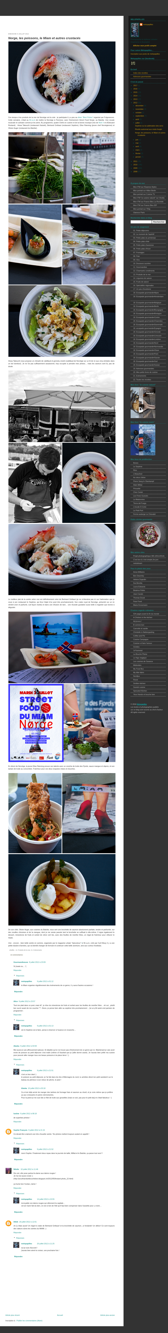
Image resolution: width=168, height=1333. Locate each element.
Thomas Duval (139, 598)
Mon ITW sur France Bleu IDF (145, 205)
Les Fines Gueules (140, 496)
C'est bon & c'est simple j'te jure (145, 560)
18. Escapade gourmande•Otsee (146, 350)
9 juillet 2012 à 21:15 (36, 1130)
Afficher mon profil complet (144, 46)
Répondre (17, 970)
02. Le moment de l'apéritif (143, 234)
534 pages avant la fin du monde (146, 614)
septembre (140, 116)
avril (137, 146)
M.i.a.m (32, 120)
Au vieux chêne (139, 477)
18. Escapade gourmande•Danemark (148, 325)
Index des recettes (140, 73)
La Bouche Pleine (140, 654)
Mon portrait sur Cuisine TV (144, 194)
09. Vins (136, 260)
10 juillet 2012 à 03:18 (36, 1088)
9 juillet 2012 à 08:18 (28, 1114)
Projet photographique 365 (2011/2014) (148, 556)
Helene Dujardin (139, 579)
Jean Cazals (138, 594)
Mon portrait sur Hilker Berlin (144, 191)
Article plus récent (12, 1315)
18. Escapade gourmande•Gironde (147, 332)
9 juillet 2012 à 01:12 (45, 981)
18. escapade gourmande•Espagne (147, 328)
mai (137, 143)
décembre (140, 106)
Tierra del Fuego (139, 503)
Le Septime (137, 467)
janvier (138, 157)
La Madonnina (139, 499)
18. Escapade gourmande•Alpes (146, 293)
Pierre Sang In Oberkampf (143, 481)
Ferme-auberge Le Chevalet (144, 514)
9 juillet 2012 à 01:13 (45, 1026)
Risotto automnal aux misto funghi (148, 129)
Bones (135, 463)
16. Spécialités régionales (143, 285)
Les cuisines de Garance (143, 661)
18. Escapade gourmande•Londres (147, 339)
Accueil (60, 1315)
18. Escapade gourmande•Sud (145, 361)
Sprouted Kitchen (140, 691)
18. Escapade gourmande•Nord (145, 343)
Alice (16, 1001)
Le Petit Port (138, 510)
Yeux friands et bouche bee (144, 694)
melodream (137, 563)
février (138, 153)
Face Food (137, 601)
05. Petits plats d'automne (143, 245)
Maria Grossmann (140, 605)
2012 (135, 103)
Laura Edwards (139, 587)
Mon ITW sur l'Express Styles (144, 187)
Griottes (136, 647)
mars (138, 150)
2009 (135, 168)
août (138, 119)
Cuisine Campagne (140, 639)
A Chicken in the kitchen (142, 617)
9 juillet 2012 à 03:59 (28, 1046)
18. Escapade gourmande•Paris (145, 354)
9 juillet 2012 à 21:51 (45, 1070)
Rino (135, 470)
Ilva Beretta (137, 583)
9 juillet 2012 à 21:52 (45, 1149)
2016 (135, 89)
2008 (135, 172)
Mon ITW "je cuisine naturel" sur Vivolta (148, 198)
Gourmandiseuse (21, 962)
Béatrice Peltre (139, 590)
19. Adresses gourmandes (143, 369)
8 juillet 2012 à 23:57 (27, 1001)
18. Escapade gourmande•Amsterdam (148, 296)
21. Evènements (36, 950)
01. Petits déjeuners (141, 231)
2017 (135, 85)
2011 (135, 161)
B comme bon (138, 625)
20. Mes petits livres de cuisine (145, 372)
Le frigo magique (140, 658)
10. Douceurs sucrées (142, 263)
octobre (139, 113)
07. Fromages (138, 253)
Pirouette (136, 489)
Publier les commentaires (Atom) (29, 1321)
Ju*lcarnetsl (137, 650)
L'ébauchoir (137, 474)
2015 (135, 92)
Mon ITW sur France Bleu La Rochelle (148, 202)
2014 (135, 96)
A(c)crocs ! (137, 621)
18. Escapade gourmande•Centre (146, 317)
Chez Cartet (138, 492)
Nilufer (17, 1169)
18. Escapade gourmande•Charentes (148, 321)
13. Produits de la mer (22, 950)
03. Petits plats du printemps (144, 238)
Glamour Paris (139, 213)
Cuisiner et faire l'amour (142, 643)
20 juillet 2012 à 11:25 (45, 1244)
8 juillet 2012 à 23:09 (37, 962)
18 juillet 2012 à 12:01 (28, 1222)
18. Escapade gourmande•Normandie (148, 347)
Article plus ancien (107, 1315)
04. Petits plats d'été (141, 241)
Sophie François (20, 1130)
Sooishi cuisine (139, 687)
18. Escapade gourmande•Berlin (146, 306)
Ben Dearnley (138, 576)
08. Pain (136, 256)
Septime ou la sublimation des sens (149, 126)
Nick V (101, 123)
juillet (138, 123)
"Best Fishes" (87, 117)
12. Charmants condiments (143, 271)
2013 (135, 99)
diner (80, 117)
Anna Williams (139, 572)
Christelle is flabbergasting (143, 632)
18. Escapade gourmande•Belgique (147, 303)
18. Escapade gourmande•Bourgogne (148, 310)
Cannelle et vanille (140, 628)
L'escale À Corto (139, 507)
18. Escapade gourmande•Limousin (147, 336)
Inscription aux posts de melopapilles (145, 54)
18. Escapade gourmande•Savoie (146, 358)
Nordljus (136, 676)
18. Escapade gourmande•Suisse (146, 365)
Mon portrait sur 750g (141, 209)
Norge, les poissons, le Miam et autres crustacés (44, 38)
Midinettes (137, 665)
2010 (135, 165)
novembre (140, 109)
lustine (16, 1114)
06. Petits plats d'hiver (142, 249)
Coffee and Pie (139, 636)
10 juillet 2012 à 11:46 (29, 1169)
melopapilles (12, 9)
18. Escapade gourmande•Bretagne (147, 313)
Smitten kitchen (139, 683)
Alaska (16, 1046)
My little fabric (138, 672)
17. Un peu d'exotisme (142, 289)
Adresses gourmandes (142, 77)
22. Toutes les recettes (142, 380)
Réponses (20, 976)
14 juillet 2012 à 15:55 (45, 1199)
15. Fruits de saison (141, 282)
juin (137, 140)
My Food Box (138, 669)
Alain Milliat (137, 485)
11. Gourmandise (140, 267)
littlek (16, 1222)
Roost (135, 680)
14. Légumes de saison (142, 278)
